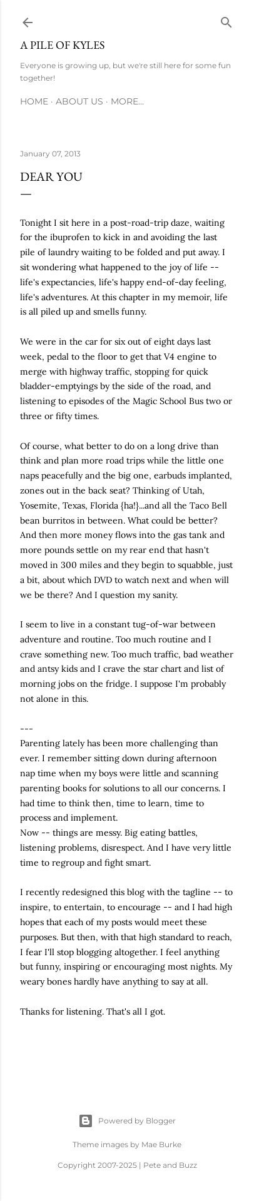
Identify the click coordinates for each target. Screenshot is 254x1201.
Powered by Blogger (127, 1120)
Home (34, 101)
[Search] (226, 20)
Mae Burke (161, 1144)
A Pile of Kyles (62, 45)
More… (127, 101)
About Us (79, 101)
